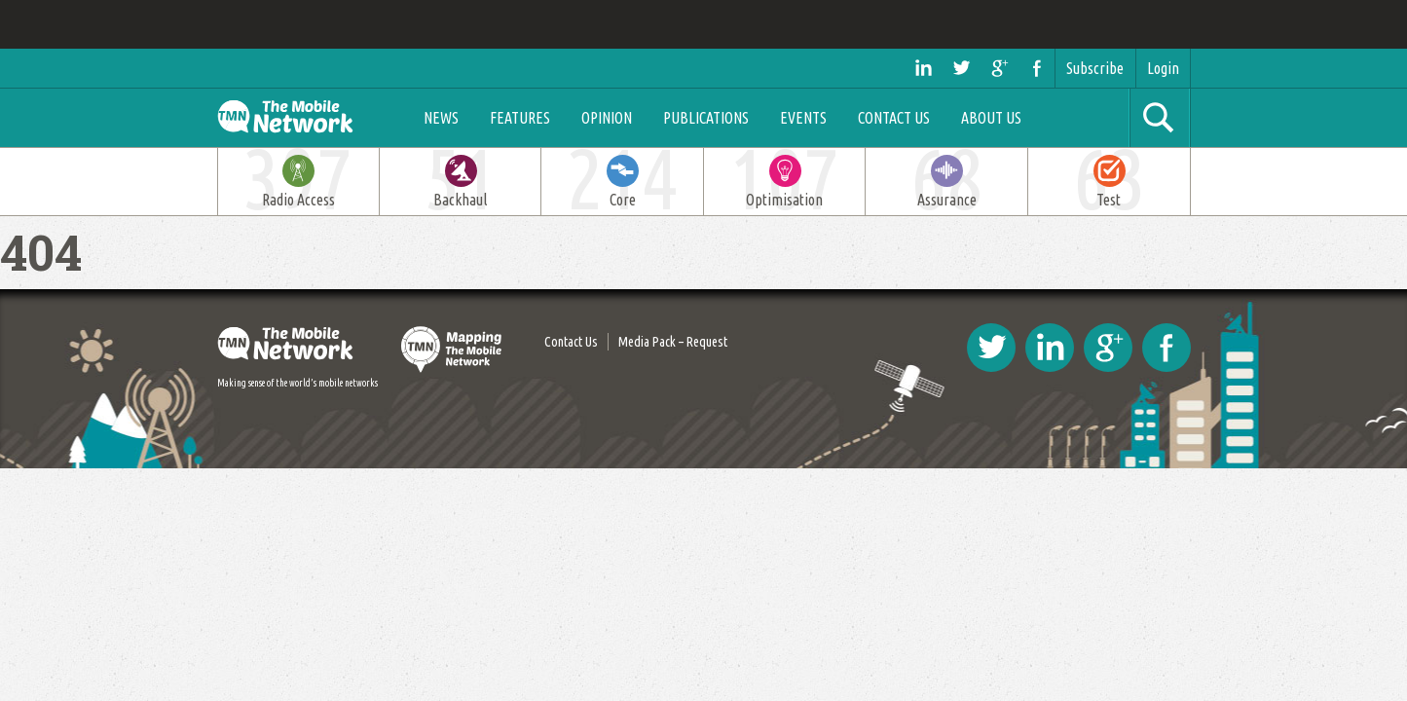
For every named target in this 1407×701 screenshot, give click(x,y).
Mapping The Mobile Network (452, 349)
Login (1163, 68)
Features (524, 118)
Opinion (610, 118)
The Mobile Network (306, 117)
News (445, 118)
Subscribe (1095, 68)
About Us (995, 118)
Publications (710, 118)
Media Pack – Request (672, 342)
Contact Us (898, 118)
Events (807, 118)
